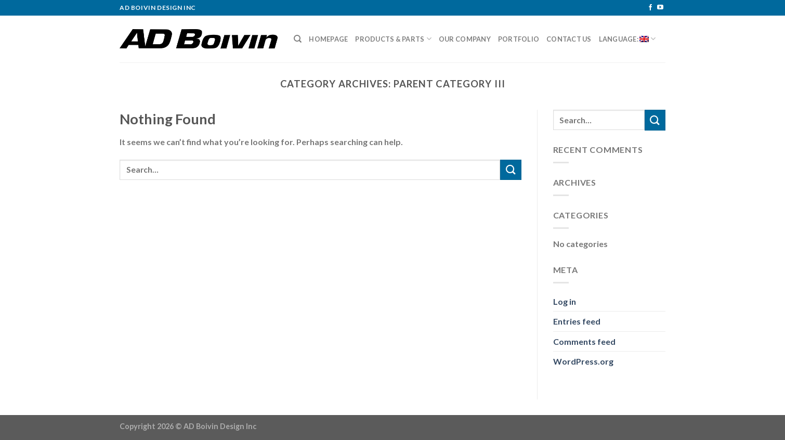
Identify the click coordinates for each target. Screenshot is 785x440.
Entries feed (576, 321)
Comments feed (584, 341)
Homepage (328, 39)
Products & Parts (393, 39)
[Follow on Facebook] (650, 7)
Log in (564, 301)
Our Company (465, 39)
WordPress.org (583, 361)
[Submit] (510, 170)
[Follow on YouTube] (660, 7)
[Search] (298, 39)
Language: (627, 39)
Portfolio (518, 39)
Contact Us (569, 39)
